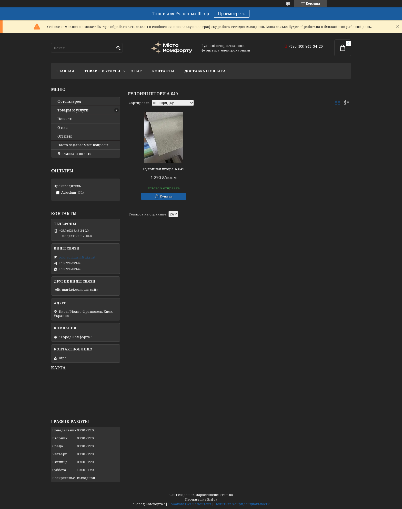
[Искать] (118, 48)
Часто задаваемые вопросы (82, 145)
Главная (65, 71)
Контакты (163, 71)
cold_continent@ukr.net (77, 257)
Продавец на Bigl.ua (201, 499)
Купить (166, 196)
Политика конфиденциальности (242, 504)
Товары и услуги (102, 71)
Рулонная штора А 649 (163, 169)
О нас (136, 71)
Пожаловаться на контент (189, 504)
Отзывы (64, 136)
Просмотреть (231, 13)
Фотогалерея (69, 101)
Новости (65, 119)
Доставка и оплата (205, 71)
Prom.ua (226, 495)
